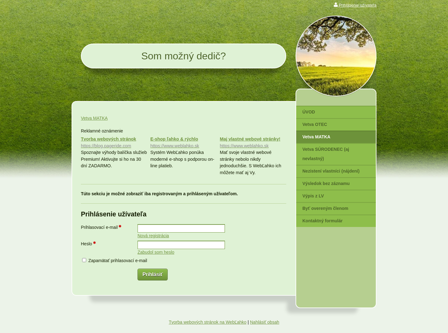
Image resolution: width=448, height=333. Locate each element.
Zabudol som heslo (156, 252)
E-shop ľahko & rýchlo (183, 142)
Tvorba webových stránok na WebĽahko (208, 322)
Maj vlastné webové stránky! (253, 142)
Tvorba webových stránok (114, 142)
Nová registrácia (153, 235)
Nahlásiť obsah (264, 322)
